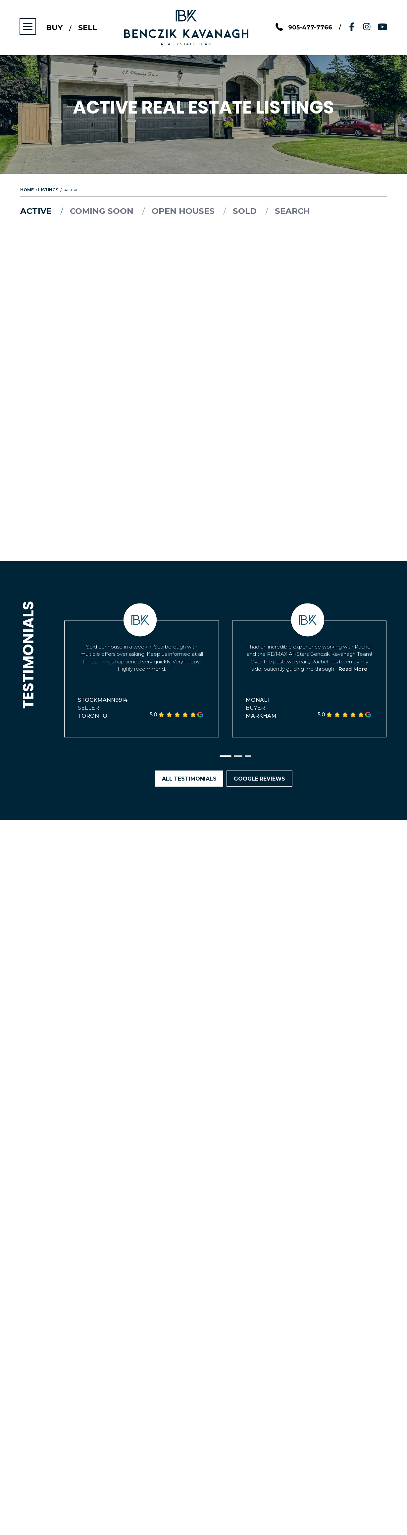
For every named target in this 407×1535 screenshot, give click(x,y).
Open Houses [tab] (186, 211)
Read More (352, 669)
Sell (88, 28)
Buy (55, 28)
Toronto (92, 716)
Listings (48, 189)
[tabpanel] (203, 245)
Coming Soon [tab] (104, 211)
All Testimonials (188, 779)
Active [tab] (37, 211)
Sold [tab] (248, 211)
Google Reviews (259, 779)
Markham (261, 716)
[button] (225, 756)
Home (27, 189)
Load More (203, 251)
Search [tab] (295, 211)
